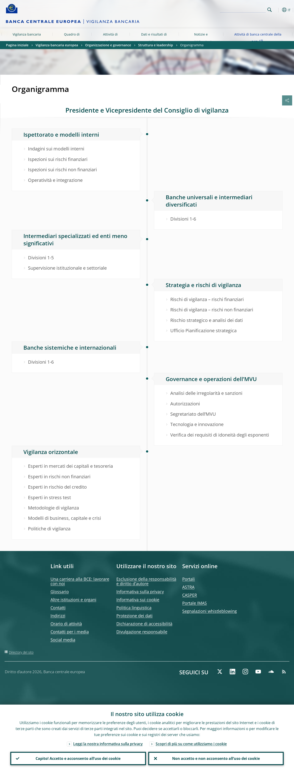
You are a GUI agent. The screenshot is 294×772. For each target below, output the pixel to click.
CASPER (189, 595)
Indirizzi (57, 615)
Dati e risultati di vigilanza (154, 38)
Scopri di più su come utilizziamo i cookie (191, 743)
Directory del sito (21, 652)
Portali (188, 579)
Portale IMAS (194, 603)
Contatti (58, 607)
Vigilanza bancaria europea (27, 38)
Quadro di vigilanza (72, 38)
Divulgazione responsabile (141, 631)
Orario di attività (66, 623)
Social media (62, 639)
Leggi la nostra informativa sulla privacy (108, 743)
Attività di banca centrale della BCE (257, 38)
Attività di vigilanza (110, 38)
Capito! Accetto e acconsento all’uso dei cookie (78, 758)
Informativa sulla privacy (140, 591)
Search (269, 10)
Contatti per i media (69, 631)
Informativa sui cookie (137, 599)
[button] (277, 10)
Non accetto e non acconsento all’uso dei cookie (216, 758)
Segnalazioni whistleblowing (209, 611)
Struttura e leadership (155, 45)
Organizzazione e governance (108, 45)
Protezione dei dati (134, 615)
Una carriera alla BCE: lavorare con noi (79, 581)
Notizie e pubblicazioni (200, 38)
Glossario (59, 591)
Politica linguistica (133, 607)
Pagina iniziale (17, 45)
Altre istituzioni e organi (73, 599)
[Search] (243, 9)
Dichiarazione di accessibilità (144, 623)
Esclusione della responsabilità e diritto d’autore (146, 581)
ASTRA (188, 587)
